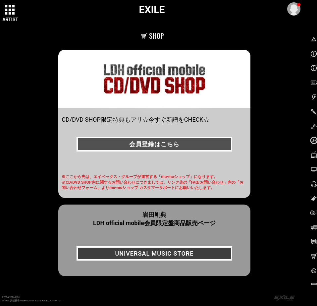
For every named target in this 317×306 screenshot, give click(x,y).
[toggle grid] (10, 10)
